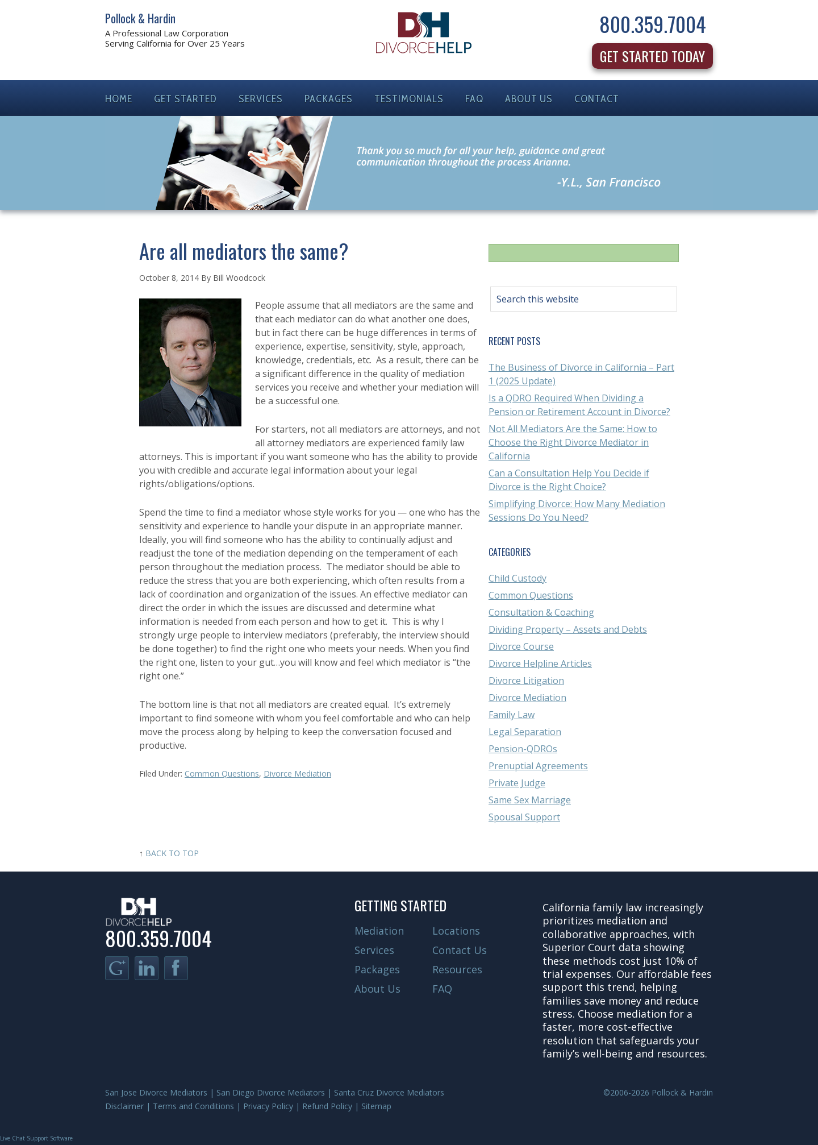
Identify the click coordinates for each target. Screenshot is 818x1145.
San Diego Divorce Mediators (270, 1092)
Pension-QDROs (523, 748)
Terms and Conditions (193, 1106)
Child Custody (517, 578)
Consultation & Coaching (541, 612)
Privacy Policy (268, 1106)
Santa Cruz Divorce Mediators (389, 1092)
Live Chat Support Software (36, 1138)
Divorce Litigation (526, 680)
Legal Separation (525, 731)
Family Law (512, 714)
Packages (377, 969)
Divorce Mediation (297, 773)
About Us (377, 988)
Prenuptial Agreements (538, 766)
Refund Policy (327, 1106)
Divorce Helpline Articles (540, 663)
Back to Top (172, 853)
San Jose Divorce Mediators (156, 1092)
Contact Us (459, 950)
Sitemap (376, 1106)
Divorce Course (521, 646)
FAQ (442, 988)
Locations (456, 930)
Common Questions (222, 773)
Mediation (379, 930)
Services (374, 950)
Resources (457, 969)
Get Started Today (652, 55)
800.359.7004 (652, 24)
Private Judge (517, 783)
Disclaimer (124, 1106)
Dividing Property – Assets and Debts (568, 629)
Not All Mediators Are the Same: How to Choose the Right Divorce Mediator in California (573, 442)
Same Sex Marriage (530, 800)
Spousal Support (524, 817)
